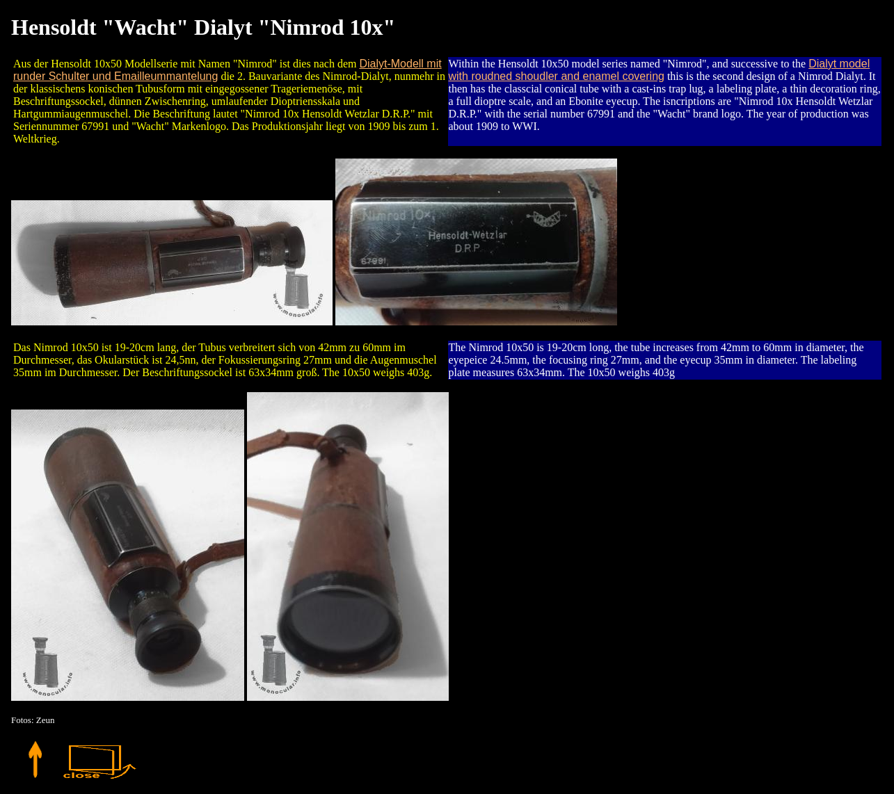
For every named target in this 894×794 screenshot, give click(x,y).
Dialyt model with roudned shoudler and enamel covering (659, 70)
